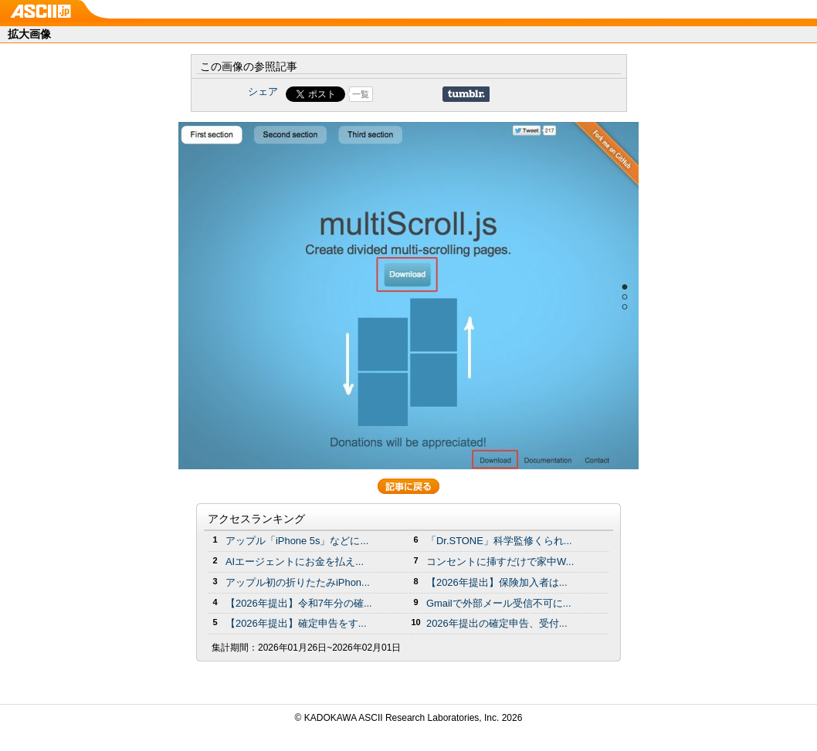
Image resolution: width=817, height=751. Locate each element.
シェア (263, 91)
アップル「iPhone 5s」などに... (296, 540)
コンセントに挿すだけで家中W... (500, 561)
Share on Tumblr (466, 94)
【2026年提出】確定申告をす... (296, 623)
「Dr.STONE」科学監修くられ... (499, 540)
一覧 (360, 94)
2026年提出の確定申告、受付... (497, 623)
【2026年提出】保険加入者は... (497, 582)
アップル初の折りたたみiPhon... (297, 582)
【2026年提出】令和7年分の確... (298, 603)
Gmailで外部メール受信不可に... (498, 603)
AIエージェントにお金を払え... (294, 561)
